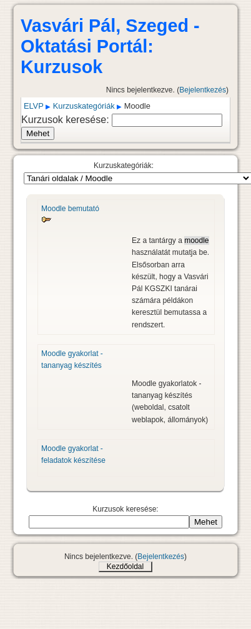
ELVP (34, 106)
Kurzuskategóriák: (124, 165)
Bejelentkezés (202, 90)
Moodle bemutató (70, 208)
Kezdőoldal (125, 566)
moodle (196, 240)
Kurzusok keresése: (66, 119)
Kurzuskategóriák (84, 106)
